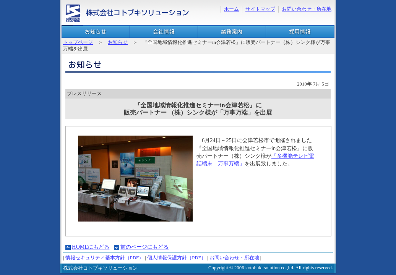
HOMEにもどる (90, 247)
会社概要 (164, 32)
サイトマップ (260, 9)
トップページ (78, 42)
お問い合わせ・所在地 (306, 9)
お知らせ (96, 32)
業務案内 (232, 32)
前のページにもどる (144, 247)
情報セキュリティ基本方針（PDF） (104, 257)
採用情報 (300, 32)
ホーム (231, 9)
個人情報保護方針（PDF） (176, 257)
